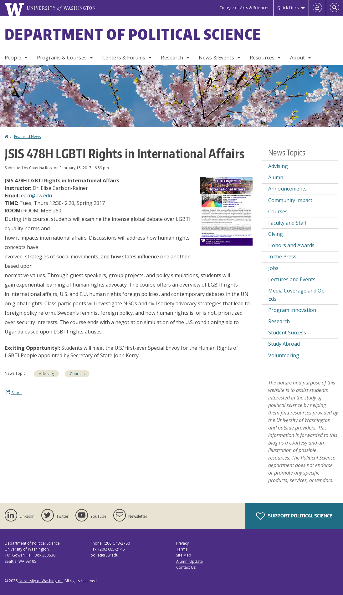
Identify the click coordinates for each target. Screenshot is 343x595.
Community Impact (290, 200)
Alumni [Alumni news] (276, 177)
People (13, 57)
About (297, 57)
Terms (181, 549)
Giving (275, 234)
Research (172, 57)
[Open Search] (334, 8)
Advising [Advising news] (278, 166)
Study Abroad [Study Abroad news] (284, 343)
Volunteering (283, 355)
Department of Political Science (133, 34)
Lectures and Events (291, 279)
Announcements (287, 188)
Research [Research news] (279, 321)
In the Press (282, 256)
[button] (226, 210)
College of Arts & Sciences (244, 7)
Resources (262, 57)
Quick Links (288, 7)
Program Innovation (292, 310)
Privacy (182, 543)
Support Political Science (294, 516)
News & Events (216, 57)
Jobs (273, 268)
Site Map (183, 555)
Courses (77, 373)
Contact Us (186, 567)
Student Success (287, 332)
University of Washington (40, 580)
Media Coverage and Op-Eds (297, 294)
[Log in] (317, 8)
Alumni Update (189, 561)
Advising (46, 373)
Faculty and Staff (287, 222)
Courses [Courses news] (278, 211)
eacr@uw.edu (36, 195)
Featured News (27, 136)
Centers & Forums (124, 57)
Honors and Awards (291, 245)
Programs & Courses (62, 57)
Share (14, 392)
